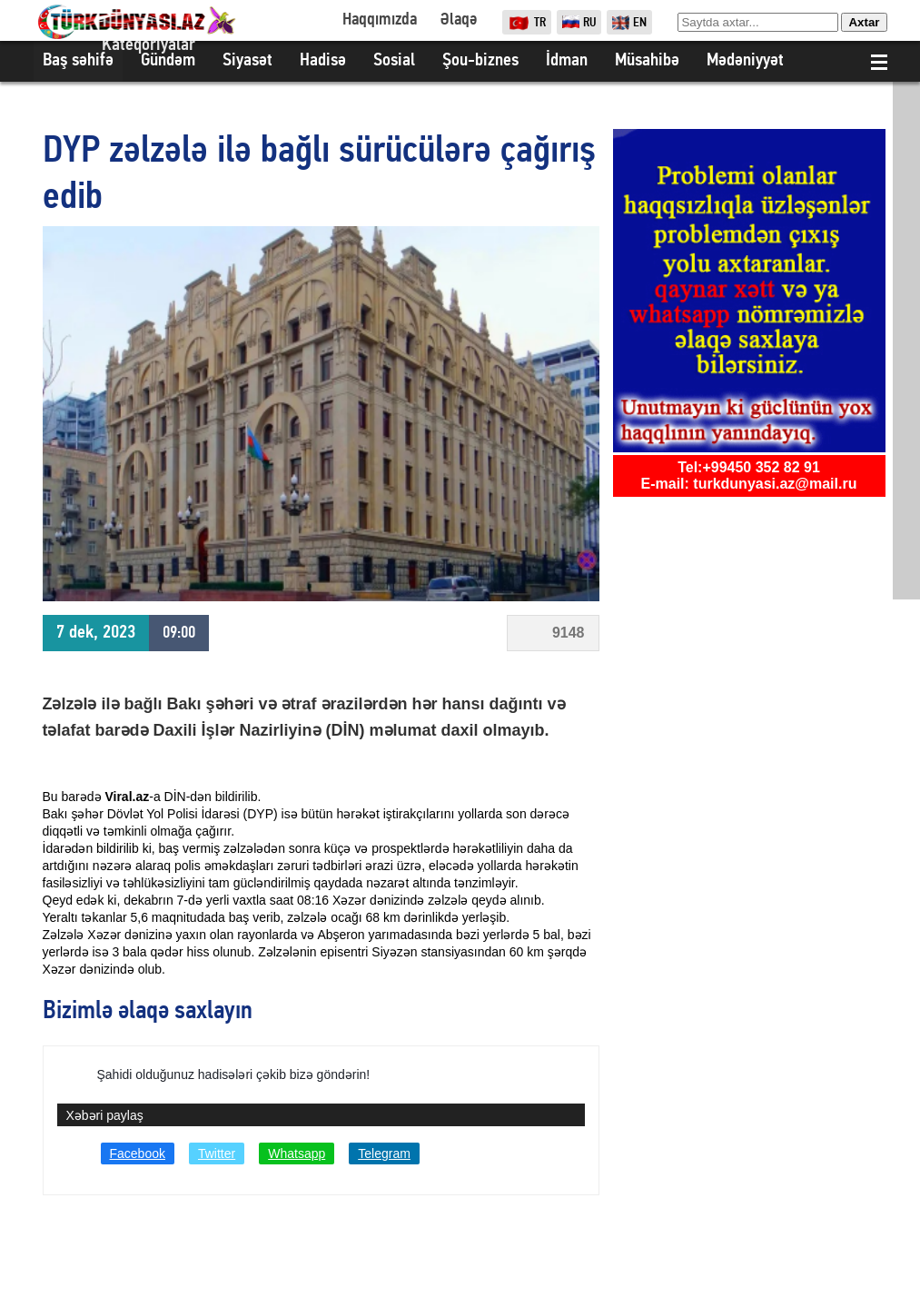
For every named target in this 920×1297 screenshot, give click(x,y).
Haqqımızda (379, 20)
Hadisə (323, 61)
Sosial (394, 61)
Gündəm (168, 61)
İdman (567, 61)
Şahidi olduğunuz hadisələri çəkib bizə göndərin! (234, 1074)
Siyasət (247, 61)
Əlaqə (458, 20)
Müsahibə (647, 61)
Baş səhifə (78, 61)
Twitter (216, 1153)
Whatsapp (296, 1153)
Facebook (137, 1153)
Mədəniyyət (745, 61)
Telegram (384, 1153)
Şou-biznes (480, 61)
